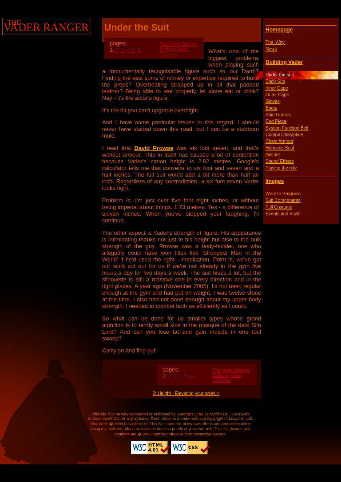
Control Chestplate (284, 134)
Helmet (273, 154)
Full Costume (279, 207)
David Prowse (153, 148)
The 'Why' (275, 42)
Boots (271, 108)
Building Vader (284, 62)
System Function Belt (287, 128)
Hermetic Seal (280, 148)
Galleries (169, 53)
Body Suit (275, 81)
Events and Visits (283, 213)
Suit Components (283, 200)
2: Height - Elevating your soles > (186, 393)
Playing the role (281, 168)
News (271, 49)
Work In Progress (283, 193)
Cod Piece (276, 121)
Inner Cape (277, 88)
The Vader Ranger (178, 44)
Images (275, 181)
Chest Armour (279, 141)
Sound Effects (280, 161)
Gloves (273, 101)
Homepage (279, 30)
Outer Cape (277, 94)
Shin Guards (278, 114)
